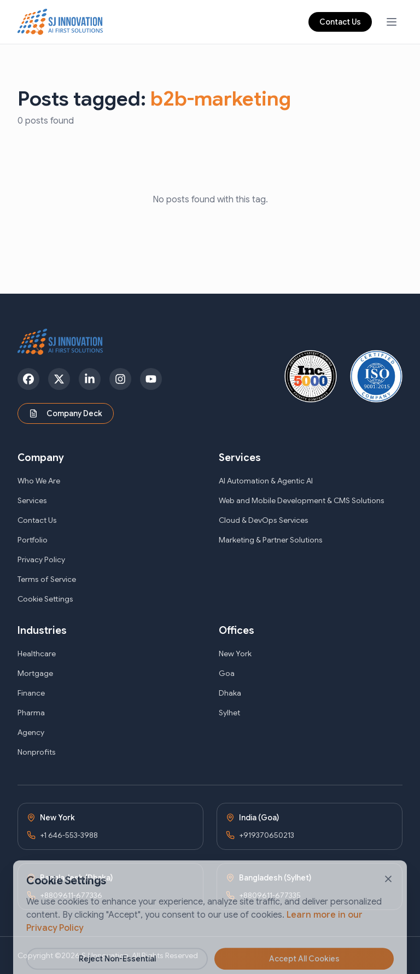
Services (32, 500)
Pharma (31, 713)
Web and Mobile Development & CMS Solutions (301, 500)
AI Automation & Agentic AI (266, 481)
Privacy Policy (41, 559)
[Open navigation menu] (391, 22)
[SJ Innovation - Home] (60, 21)
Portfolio (33, 540)
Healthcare (37, 653)
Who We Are (39, 481)
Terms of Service (47, 579)
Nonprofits (37, 752)
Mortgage (35, 673)
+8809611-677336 (71, 895)
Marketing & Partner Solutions (271, 540)
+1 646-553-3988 (69, 835)
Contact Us (340, 22)
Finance (31, 693)
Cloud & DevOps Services (263, 520)
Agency (31, 732)
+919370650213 (266, 835)
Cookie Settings (45, 599)
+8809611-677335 (270, 895)
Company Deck (65, 413)
